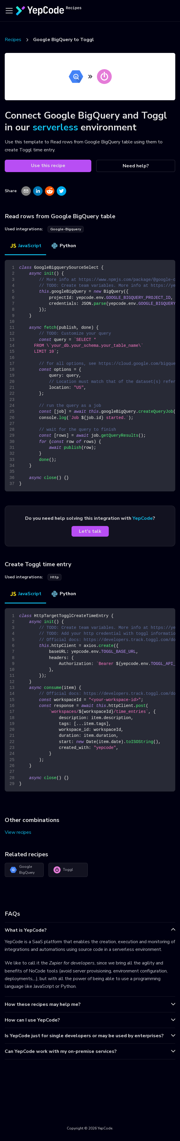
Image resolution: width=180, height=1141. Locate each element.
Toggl (63, 869)
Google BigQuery (22, 869)
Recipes (13, 39)
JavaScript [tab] (25, 246)
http (54, 577)
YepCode (142, 518)
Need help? (136, 166)
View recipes (18, 832)
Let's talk (90, 531)
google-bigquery (65, 229)
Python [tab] (63, 246)
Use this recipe (48, 165)
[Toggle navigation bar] (9, 10)
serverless (55, 127)
